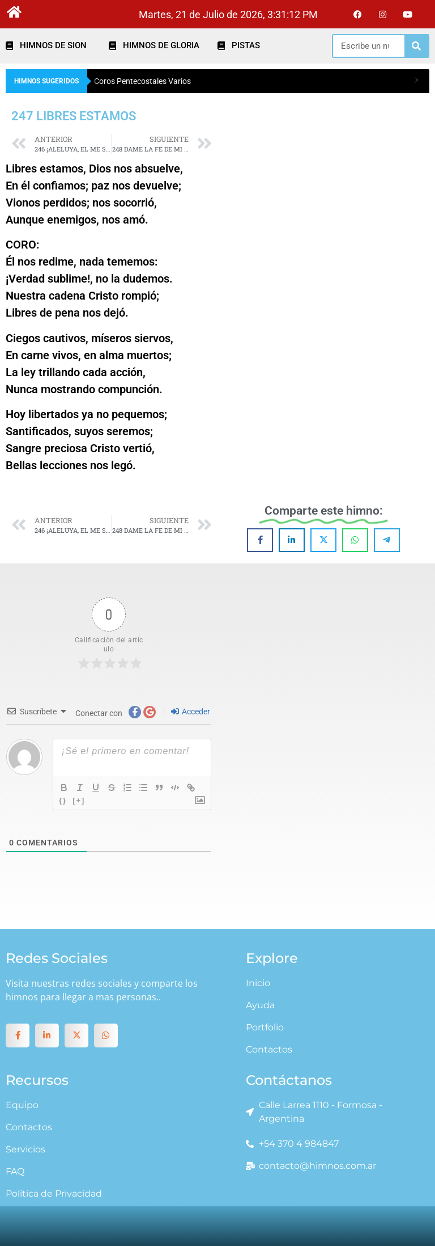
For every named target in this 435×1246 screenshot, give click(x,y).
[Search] (416, 46)
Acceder (190, 711)
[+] (78, 800)
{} (63, 800)
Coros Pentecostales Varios (142, 81)
